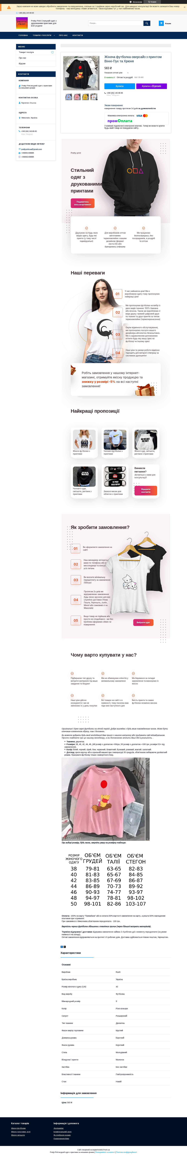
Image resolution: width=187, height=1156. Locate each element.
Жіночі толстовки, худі (20, 1132)
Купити (120, 86)
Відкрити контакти (145, 490)
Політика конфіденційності (126, 1152)
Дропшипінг (59, 1128)
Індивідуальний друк (62, 1132)
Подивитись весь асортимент (82, 203)
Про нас (63, 35)
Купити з (151, 86)
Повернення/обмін (61, 1139)
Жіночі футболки (18, 1128)
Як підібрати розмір (62, 1135)
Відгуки (22, 63)
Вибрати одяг (143, 622)
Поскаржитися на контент (105, 1152)
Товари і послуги (42, 35)
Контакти (78, 35)
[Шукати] (146, 23)
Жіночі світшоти (18, 1135)
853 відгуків (137, 2)
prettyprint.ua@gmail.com (31, 149)
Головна (23, 35)
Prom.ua (106, 1150)
